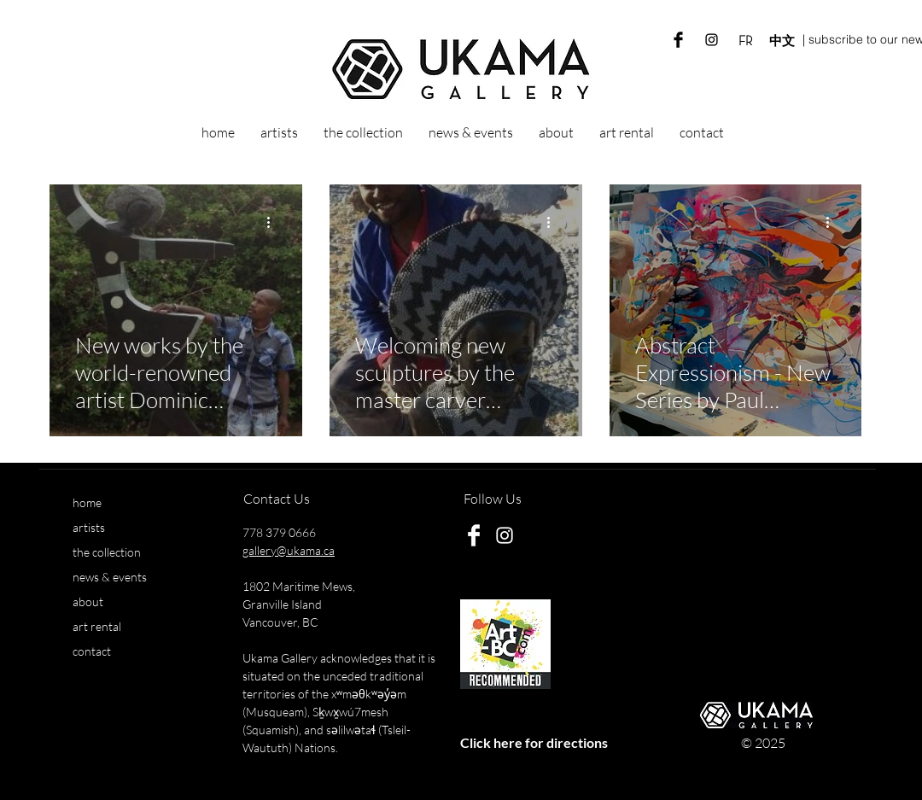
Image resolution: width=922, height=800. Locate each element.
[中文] (781, 41)
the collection (107, 552)
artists (89, 527)
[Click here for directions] (534, 743)
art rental (97, 626)
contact (92, 651)
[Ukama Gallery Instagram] (711, 40)
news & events (110, 576)
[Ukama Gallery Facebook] (678, 40)
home (87, 502)
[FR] (745, 41)
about (88, 601)
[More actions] (274, 222)
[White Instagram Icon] (504, 535)
